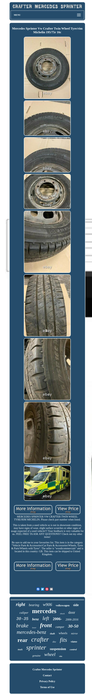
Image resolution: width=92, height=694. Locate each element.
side (76, 605)
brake (22, 625)
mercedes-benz (31, 632)
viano (74, 641)
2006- (57, 619)
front (46, 625)
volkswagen (62, 605)
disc (54, 641)
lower (34, 628)
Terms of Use (47, 687)
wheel (50, 654)
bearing (34, 605)
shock (62, 613)
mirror (74, 633)
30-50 (73, 626)
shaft (52, 633)
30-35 (22, 619)
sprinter (36, 647)
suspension (58, 649)
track (20, 649)
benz (35, 619)
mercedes (44, 611)
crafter (40, 639)
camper (59, 626)
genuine (36, 655)
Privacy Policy (47, 681)
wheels (63, 633)
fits (63, 639)
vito (60, 656)
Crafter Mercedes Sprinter (47, 669)
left (45, 618)
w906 (47, 604)
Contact (47, 675)
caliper (23, 612)
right (20, 604)
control (73, 649)
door (71, 612)
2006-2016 (72, 619)
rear (23, 640)
